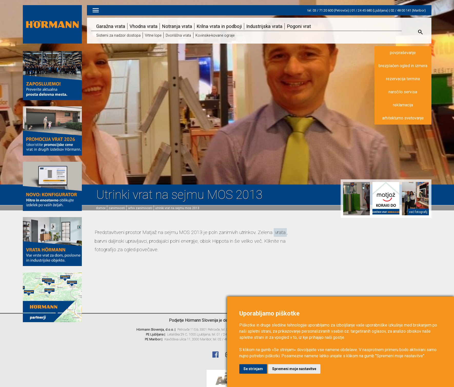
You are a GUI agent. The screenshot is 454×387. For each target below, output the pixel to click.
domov (101, 208)
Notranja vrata (177, 26)
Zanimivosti (116, 208)
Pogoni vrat (299, 26)
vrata (280, 232)
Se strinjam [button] (253, 369)
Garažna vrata (110, 26)
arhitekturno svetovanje (403, 118)
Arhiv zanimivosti (140, 208)
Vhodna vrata (143, 26)
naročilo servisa (403, 91)
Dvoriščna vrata (178, 35)
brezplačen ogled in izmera (403, 65)
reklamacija (403, 105)
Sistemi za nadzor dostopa (118, 35)
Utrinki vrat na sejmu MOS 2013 (177, 208)
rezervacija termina (403, 78)
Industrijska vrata (264, 26)
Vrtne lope (153, 35)
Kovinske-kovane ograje (214, 35)
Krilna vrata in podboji (219, 26)
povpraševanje (403, 52)
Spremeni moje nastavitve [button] (294, 369)
